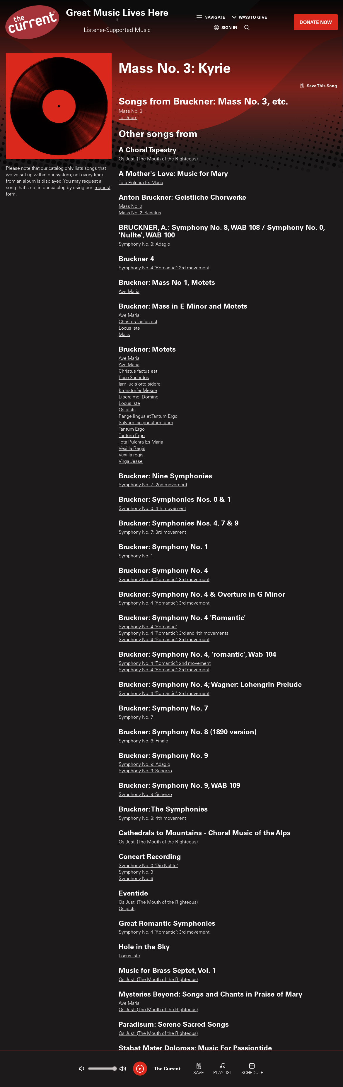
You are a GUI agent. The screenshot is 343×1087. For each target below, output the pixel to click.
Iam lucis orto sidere (140, 384)
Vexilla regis (131, 455)
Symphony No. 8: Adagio (144, 244)
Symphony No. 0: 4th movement (152, 508)
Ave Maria (129, 292)
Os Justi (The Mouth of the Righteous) (158, 159)
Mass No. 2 (130, 206)
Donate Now (316, 22)
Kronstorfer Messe (138, 390)
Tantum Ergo (132, 429)
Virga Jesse (131, 461)
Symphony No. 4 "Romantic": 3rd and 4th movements (173, 633)
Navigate (211, 17)
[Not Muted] (81, 1069)
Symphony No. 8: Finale (143, 741)
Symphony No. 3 (136, 872)
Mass (124, 335)
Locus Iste (129, 328)
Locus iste (129, 403)
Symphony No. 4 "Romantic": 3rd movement (164, 268)
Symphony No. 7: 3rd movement (152, 532)
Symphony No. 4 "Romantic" (148, 627)
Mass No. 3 (130, 111)
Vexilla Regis (132, 448)
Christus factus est (138, 322)
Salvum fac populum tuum (146, 423)
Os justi (126, 410)
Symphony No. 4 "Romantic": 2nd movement (165, 663)
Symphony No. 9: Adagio (144, 764)
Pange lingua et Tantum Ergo (148, 416)
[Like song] (318, 85)
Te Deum (128, 118)
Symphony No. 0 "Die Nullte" (148, 866)
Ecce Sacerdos (134, 378)
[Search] (247, 27)
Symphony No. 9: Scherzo (145, 771)
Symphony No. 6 (136, 879)
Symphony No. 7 (136, 717)
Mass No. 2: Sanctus (140, 213)
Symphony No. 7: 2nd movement (153, 485)
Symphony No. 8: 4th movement (152, 818)
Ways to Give (249, 17)
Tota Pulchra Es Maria (141, 183)
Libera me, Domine (138, 397)
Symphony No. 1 (136, 556)
